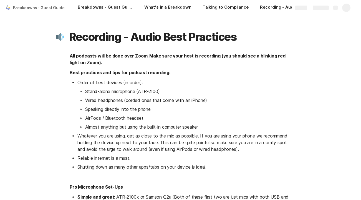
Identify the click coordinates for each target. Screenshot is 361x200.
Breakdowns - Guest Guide (39, 7)
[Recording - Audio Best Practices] (287, 8)
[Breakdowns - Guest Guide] (105, 8)
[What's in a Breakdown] (168, 8)
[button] (60, 37)
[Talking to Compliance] (225, 8)
